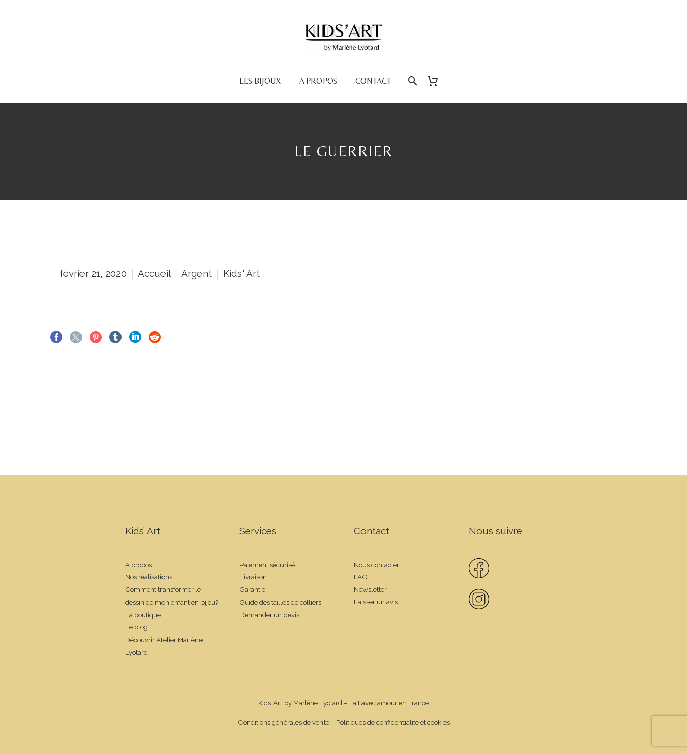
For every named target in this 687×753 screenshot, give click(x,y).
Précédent (75, 399)
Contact (373, 81)
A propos (318, 81)
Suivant (617, 399)
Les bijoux (260, 81)
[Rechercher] (412, 81)
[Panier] (437, 81)
